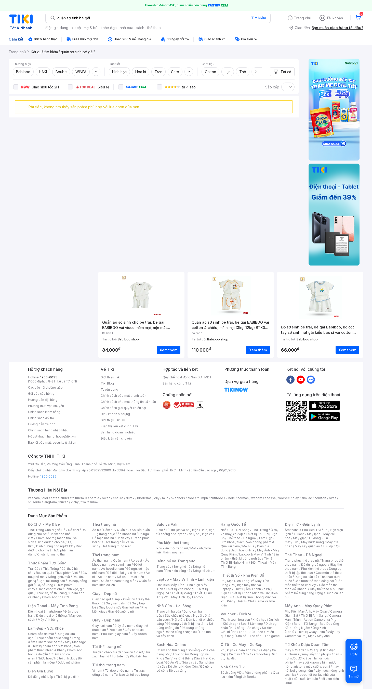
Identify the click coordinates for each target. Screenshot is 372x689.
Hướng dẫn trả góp (42, 424)
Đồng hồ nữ (182, 566)
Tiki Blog (107, 383)
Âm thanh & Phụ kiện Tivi (303, 530)
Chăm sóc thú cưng (170, 650)
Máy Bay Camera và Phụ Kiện (312, 634)
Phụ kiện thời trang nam (183, 550)
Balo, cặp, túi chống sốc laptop (185, 532)
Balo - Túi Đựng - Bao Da (312, 624)
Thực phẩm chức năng (52, 638)
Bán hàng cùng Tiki (177, 383)
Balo (159, 530)
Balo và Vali (166, 524)
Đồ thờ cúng (173, 632)
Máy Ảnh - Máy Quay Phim (308, 606)
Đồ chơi (73, 530)
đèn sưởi (307, 650)
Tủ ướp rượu (331, 546)
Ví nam (97, 670)
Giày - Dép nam (106, 620)
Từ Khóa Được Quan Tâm (307, 644)
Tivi (296, 542)
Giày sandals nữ (117, 603)
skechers (178, 498)
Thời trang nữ (104, 524)
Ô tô (246, 654)
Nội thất (177, 619)
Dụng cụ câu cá (306, 577)
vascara (34, 498)
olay (296, 498)
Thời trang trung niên (116, 546)
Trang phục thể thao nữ (302, 560)
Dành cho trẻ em (50, 589)
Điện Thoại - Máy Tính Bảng (53, 606)
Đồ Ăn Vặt (172, 662)
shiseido (34, 502)
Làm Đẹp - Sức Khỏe (46, 628)
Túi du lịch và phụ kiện (182, 530)
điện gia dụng (56, 27)
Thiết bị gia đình (67, 677)
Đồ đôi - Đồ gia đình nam (125, 573)
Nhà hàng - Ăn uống (244, 628)
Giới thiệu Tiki (111, 377)
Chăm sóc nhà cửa (55, 597)
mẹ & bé (91, 27)
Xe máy (234, 654)
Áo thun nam (101, 560)
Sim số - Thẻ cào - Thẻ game (258, 636)
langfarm (50, 502)
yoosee (284, 498)
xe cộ (76, 27)
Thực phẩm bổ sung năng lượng (314, 591)
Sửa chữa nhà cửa (178, 615)
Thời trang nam (105, 555)
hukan (63, 502)
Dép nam (115, 630)
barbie (94, 498)
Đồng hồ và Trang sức (175, 561)
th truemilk (79, 498)
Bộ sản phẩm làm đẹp (55, 660)
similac (306, 498)
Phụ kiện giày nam (114, 634)
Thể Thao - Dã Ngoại (303, 555)
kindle (230, 498)
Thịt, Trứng (51, 569)
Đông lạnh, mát (59, 577)
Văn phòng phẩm (257, 672)
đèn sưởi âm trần (306, 679)
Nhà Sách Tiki (233, 667)
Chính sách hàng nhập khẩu (48, 430)
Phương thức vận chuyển (46, 406)
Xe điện (263, 650)
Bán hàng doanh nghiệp (118, 432)
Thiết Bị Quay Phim (311, 632)
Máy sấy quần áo (307, 546)
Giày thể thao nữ (322, 589)
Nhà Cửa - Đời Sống (173, 606)
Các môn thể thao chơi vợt (313, 583)
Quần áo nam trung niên (118, 581)
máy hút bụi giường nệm (312, 668)
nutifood (216, 498)
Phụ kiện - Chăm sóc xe (238, 650)
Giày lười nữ (130, 607)
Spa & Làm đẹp (252, 624)
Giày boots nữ (109, 607)
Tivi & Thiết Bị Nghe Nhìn (246, 560)
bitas (332, 498)
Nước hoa (45, 658)
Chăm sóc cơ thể (50, 642)
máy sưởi (291, 650)
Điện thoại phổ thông (51, 615)
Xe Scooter (259, 654)
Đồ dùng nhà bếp (40, 677)
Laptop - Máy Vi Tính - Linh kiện (185, 579)
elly (157, 498)
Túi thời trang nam (108, 665)
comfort (320, 498)
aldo (191, 498)
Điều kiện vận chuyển (116, 438)
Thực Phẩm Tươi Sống (47, 563)
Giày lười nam (102, 626)
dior (45, 498)
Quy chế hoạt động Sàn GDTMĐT (187, 377)
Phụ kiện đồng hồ (177, 571)
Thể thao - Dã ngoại (242, 538)
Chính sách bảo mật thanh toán (123, 396)
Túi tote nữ (119, 656)
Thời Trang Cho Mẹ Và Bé (46, 530)
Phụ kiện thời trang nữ (172, 548)
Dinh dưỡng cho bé (51, 542)
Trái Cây (34, 569)
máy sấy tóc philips (316, 654)
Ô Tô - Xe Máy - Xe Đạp (241, 644)
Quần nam (120, 560)
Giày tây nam (124, 626)
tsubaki (93, 502)
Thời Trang (260, 530)
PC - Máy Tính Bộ (177, 597)
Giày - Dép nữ (104, 593)
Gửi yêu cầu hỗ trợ (41, 393)
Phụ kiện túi (138, 656)
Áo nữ (96, 530)
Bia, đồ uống (44, 585)
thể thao (154, 27)
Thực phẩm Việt (66, 573)
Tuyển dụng (109, 389)
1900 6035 (48, 476)
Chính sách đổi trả (41, 418)
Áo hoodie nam (112, 569)
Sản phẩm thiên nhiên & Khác (54, 648)
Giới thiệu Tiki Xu (113, 420)
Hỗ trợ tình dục (64, 658)
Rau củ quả (44, 573)
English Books (246, 677)
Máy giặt (299, 538)
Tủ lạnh (299, 534)
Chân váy (123, 538)
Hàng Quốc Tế (233, 524)
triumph (202, 498)
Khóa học (259, 619)
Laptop (197, 597)
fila (83, 502)
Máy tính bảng (48, 619)
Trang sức (163, 566)
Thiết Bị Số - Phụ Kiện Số (242, 575)
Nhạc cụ (191, 632)
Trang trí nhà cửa (168, 611)
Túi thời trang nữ (107, 646)
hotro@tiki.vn (66, 436)
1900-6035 (48, 377)
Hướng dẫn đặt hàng (43, 400)
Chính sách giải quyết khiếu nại (123, 408)
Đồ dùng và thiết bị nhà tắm (186, 624)
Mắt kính (196, 548)
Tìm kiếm (258, 18)
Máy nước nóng (312, 542)
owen (106, 498)
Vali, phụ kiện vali (201, 534)
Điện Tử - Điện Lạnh (302, 524)
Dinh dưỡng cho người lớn (54, 546)
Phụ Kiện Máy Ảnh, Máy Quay (306, 611)
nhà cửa (126, 27)
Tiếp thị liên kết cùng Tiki (119, 426)
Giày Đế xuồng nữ (121, 611)
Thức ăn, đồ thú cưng (51, 593)
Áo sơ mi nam (121, 564)
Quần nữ (123, 530)
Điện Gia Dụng (40, 671)
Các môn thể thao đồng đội (314, 581)
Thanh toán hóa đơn (235, 619)
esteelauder (60, 498)
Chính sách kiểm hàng (44, 412)
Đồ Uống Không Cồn (183, 666)
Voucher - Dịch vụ (236, 614)
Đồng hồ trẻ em (204, 571)
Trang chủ (302, 18)
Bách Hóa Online (171, 644)
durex (130, 498)
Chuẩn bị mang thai (51, 554)
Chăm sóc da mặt (41, 634)
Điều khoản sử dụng (115, 414)
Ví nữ (139, 652)
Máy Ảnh (323, 636)
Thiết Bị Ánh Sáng (314, 615)
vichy (75, 502)
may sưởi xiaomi (308, 662)
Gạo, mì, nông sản (51, 581)
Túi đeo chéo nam (118, 670)
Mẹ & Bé (248, 546)
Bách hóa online (243, 550)
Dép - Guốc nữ (124, 599)
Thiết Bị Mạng (181, 593)
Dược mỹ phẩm (69, 662)
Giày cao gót (101, 599)
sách (140, 27)
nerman (243, 498)
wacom (256, 498)
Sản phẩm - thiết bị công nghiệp (250, 556)
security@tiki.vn (64, 442)
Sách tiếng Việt (232, 672)
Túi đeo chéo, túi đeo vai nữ (112, 652)
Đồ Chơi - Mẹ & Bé (44, 524)
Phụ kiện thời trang (173, 542)
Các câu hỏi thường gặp (45, 387)
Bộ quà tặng (178, 670)
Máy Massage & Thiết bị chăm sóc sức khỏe (57, 644)
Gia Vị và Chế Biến (178, 658)
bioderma (144, 498)
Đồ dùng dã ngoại (314, 564)
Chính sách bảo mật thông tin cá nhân (128, 402)
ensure (118, 498)
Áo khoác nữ (126, 534)
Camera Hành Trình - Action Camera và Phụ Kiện (313, 620)
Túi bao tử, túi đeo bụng (131, 675)
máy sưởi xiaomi (318, 666)
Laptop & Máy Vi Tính (255, 554)
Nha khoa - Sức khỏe (247, 632)
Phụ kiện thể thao (313, 569)
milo (165, 498)
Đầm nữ (108, 530)
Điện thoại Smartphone (45, 611)
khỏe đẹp (109, 27)
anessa (270, 498)
